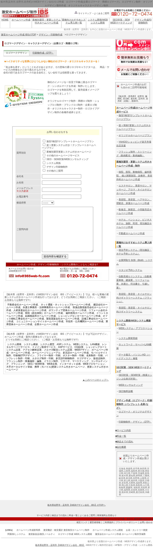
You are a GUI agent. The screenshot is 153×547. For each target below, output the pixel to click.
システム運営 (47, 353)
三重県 (146, 475)
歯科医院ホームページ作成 (80, 321)
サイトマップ (82, 13)
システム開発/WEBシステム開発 (98, 21)
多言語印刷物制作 (65, 367)
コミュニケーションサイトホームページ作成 (39, 330)
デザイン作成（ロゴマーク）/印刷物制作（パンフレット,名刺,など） (134, 404)
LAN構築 (94, 353)
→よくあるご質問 (100, 13)
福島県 (134, 471)
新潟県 (129, 478)
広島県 (132, 485)
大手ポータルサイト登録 (19, 375)
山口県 (146, 485)
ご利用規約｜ (109, 522)
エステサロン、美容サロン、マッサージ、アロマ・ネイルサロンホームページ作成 (134, 189)
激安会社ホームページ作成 (108, 534)
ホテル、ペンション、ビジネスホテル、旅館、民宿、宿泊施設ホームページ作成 (134, 223)
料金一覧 (73, 515)
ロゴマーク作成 (65, 534)
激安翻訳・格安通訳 (53, 530)
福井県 (134, 480)
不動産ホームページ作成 (132, 233)
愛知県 (132, 475)
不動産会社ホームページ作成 (22, 313)
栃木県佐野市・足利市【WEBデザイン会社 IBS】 (60, 545)
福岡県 (127, 490)
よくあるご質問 (87, 515)
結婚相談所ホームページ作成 (40, 324)
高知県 (144, 487)
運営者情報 (95, 522)
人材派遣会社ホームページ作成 (29, 319)
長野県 (136, 478)
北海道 (122, 468)
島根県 (122, 487)
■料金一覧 (120, 436)
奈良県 (125, 483)
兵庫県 (132, 483)
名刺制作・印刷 (94, 364)
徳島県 (137, 487)
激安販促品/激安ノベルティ (41, 534)
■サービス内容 (123, 430)
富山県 (127, 480)
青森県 (129, 468)
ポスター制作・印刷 (73, 364)
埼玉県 (127, 473)
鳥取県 (139, 485)
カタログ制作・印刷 (42, 367)
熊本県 (125, 492)
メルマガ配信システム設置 (58, 358)
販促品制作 (99, 367)
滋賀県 (139, 483)
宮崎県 (132, 492)
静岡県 (139, 475)
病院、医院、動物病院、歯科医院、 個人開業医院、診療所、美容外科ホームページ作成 (134, 176)
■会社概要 (120, 447)
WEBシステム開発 (83, 534)
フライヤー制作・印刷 (48, 364)
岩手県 (136, 468)
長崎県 (141, 490)
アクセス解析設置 (32, 358)
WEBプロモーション (94, 372)
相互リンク (81, 522)
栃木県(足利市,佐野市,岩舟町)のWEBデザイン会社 (27, 1)
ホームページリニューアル (46, 361)
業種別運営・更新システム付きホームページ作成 (46, 21)
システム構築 (31, 353)
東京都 (141, 471)
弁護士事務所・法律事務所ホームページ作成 (46, 316)
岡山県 (125, 485)
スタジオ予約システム (130, 270)
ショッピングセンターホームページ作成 (79, 324)
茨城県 (141, 473)
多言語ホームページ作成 (76, 361)
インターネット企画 (70, 372)
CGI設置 (79, 355)
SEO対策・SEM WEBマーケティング (121, 21)
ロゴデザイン (84, 367)
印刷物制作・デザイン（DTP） (135, 421)
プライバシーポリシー (126, 522)
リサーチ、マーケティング (74, 370)
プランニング (18, 372)
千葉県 (134, 473)
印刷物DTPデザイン (24, 364)
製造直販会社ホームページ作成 (62, 327)
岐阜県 (122, 478)
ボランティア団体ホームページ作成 (67, 319)
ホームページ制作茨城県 (134, 534)
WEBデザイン (82, 358)
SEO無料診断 (126, 391)
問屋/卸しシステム (16, 534)
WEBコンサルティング (131, 385)
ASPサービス (65, 355)
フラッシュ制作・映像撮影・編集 (24, 370)
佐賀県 (134, 490)
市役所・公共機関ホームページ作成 (84, 330)
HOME (4, 19)
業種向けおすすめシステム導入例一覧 (74, 21)
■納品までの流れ (124, 441)
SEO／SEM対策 (36, 372)
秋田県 (143, 468)
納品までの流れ (59, 515)
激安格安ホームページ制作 (76, 530)
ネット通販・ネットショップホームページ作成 (65, 313)
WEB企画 (52, 372)
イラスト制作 (51, 370)
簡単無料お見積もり (107, 515)
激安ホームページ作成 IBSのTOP (18, 34)
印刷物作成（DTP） (43, 52)
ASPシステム (64, 353)
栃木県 (125, 475)
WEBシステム (80, 353)
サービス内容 (43, 515)
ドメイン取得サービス (44, 355)
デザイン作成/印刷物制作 (143, 21)
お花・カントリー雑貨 (137, 530)
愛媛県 (129, 487)
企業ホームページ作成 (46, 333)
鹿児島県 (140, 492)
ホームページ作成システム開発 (108, 530)
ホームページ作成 (21, 19)
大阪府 (141, 480)
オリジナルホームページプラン (135, 135)
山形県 (127, 471)
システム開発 (14, 353)
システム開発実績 (128, 338)
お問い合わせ (146, 522)
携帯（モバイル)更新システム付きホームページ (60, 375)
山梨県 (143, 478)
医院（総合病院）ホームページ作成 (44, 321)
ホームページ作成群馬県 (28, 530)
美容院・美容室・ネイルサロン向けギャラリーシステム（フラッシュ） (134, 298)
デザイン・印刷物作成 (50, 34)
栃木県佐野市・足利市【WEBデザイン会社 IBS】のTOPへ (76, 505)
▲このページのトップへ (95, 388)
